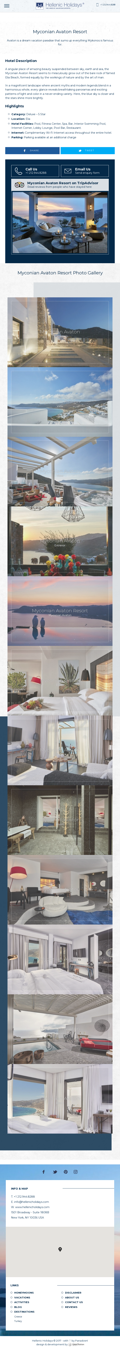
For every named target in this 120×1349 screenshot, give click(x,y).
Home (10, 17)
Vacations (22, 1297)
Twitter (55, 1172)
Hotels (21, 17)
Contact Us (74, 1302)
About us (72, 1297)
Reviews (71, 1307)
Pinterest (66, 1172)
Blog (18, 1307)
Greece (18, 1316)
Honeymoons (24, 1292)
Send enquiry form (91, 171)
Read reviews (67, 185)
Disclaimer (73, 1292)
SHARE (34, 150)
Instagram (75, 1172)
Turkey (18, 1321)
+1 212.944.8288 (107, 4)
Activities (21, 1302)
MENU (7, 5)
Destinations (24, 1311)
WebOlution (76, 1345)
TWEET (89, 150)
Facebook (44, 1172)
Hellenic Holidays (60, 5)
